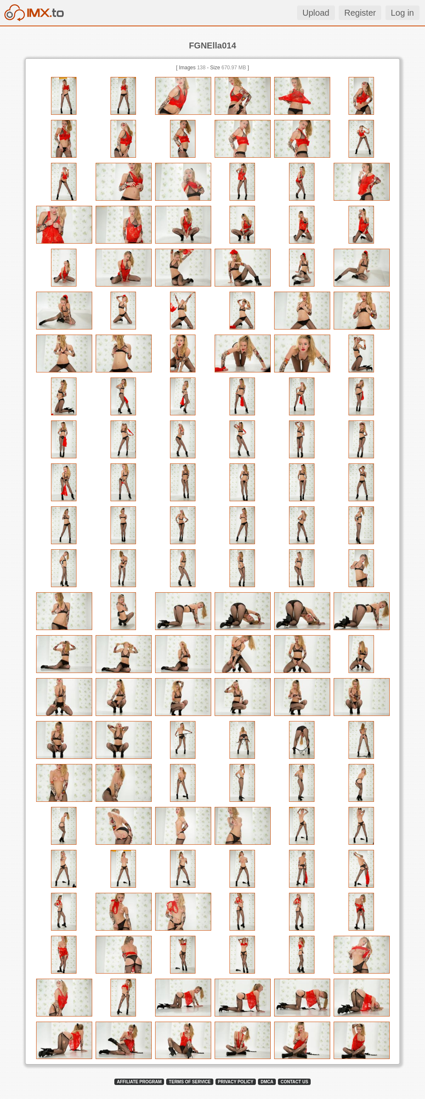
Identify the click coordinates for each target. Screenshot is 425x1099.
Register (360, 12)
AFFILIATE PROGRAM (139, 1081)
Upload (316, 12)
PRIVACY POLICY (236, 1081)
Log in (402, 12)
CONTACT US (294, 1081)
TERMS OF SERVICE (189, 1081)
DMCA (267, 1081)
